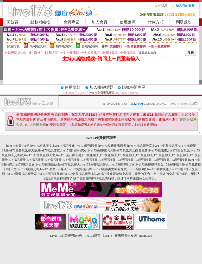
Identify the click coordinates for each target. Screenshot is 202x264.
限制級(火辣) (38, 46)
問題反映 (184, 22)
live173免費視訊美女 (167, 146)
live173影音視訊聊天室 (39, 155)
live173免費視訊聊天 (102, 92)
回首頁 (12, 22)
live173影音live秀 (18, 146)
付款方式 (155, 22)
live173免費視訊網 (99, 150)
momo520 (145, 235)
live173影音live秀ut (73, 150)
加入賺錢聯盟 (101, 87)
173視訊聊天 (90, 155)
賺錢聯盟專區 (134, 87)
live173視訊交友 (49, 150)
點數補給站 (40, 22)
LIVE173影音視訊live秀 (66, 235)
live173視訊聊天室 (139, 146)
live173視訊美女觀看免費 (130, 150)
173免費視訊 (172, 164)
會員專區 (71, 22)
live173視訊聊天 (87, 146)
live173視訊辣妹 (64, 146)
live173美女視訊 (179, 150)
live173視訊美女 (41, 146)
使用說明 (127, 22)
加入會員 (99, 22)
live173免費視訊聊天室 (21, 150)
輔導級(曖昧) (64, 46)
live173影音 (92, 235)
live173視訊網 (157, 150)
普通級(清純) (90, 46)
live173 (107, 235)
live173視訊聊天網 (68, 155)
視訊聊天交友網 (126, 235)
